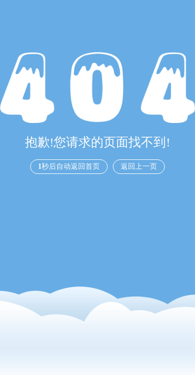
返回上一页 (139, 166)
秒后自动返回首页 (69, 166)
